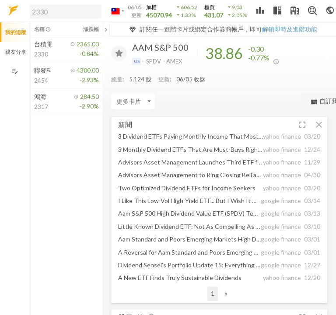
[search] (66, 11)
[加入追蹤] (119, 53)
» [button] (226, 295)
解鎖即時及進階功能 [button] (289, 29)
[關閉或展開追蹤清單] (106, 29)
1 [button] (212, 295)
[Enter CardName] (133, 103)
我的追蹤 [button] (15, 32)
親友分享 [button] (15, 52)
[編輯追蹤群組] (14, 71)
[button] (64, 11)
